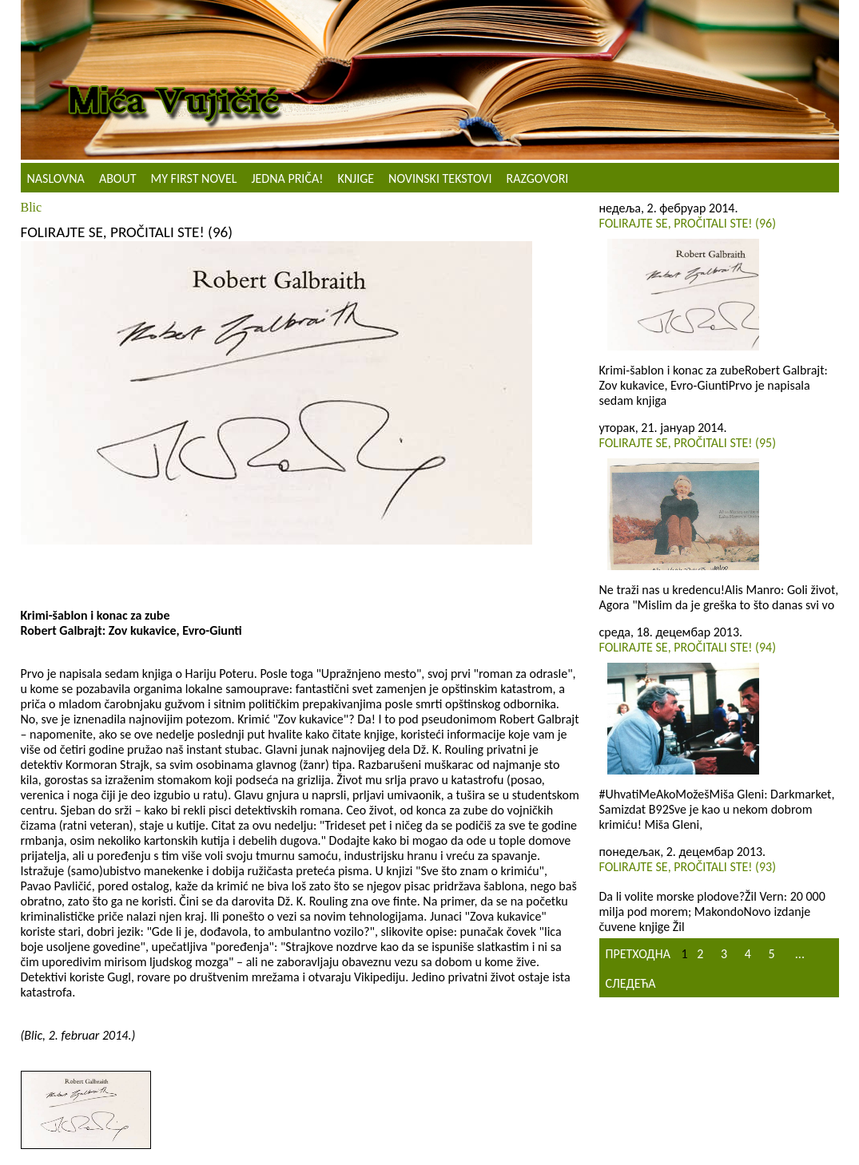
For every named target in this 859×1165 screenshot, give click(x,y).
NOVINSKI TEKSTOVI (439, 178)
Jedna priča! (287, 178)
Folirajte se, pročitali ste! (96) (688, 223)
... (800, 953)
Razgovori (537, 178)
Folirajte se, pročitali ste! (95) (688, 442)
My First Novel (194, 178)
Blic (31, 207)
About (118, 178)
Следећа (631, 983)
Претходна (638, 953)
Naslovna (56, 178)
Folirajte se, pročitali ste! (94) (688, 647)
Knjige (355, 178)
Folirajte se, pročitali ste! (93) (688, 866)
